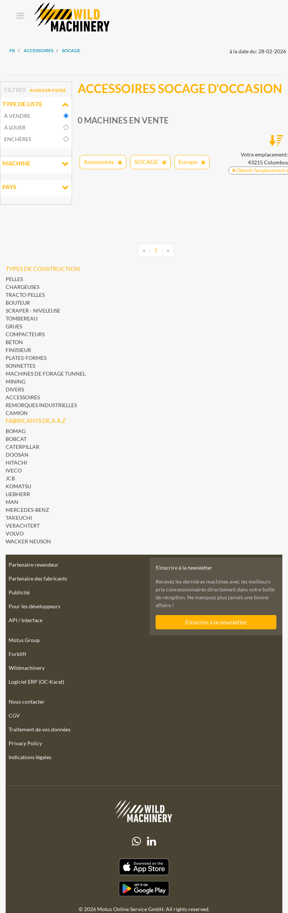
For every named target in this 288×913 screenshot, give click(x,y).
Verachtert (23, 525)
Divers (15, 389)
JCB (10, 478)
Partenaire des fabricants (38, 578)
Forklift (17, 654)
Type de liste (36, 104)
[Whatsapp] (136, 841)
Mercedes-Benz (27, 510)
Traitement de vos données (39, 729)
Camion (17, 413)
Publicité (19, 592)
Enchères (17, 139)
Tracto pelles (25, 295)
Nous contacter (27, 701)
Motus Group (24, 640)
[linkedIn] (151, 841)
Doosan (17, 454)
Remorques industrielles (41, 405)
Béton (14, 342)
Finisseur (18, 350)
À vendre (17, 116)
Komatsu (18, 486)
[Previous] (144, 250)
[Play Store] (144, 888)
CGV (14, 715)
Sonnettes (20, 365)
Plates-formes (26, 358)
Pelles (14, 279)
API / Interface (25, 620)
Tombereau (22, 318)
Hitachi (16, 462)
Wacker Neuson (28, 541)
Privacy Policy (25, 743)
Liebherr (18, 494)
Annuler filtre (48, 90)
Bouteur (18, 302)
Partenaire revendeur (33, 564)
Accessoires (23, 397)
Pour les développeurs (34, 606)
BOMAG (16, 431)
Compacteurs (25, 334)
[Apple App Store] (144, 867)
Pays (36, 187)
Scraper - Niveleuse (33, 310)
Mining (16, 381)
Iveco (14, 470)
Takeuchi (19, 517)
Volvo (15, 533)
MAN (12, 502)
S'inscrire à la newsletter (216, 622)
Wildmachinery (27, 668)
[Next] (168, 250)
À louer (15, 127)
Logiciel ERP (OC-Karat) (36, 681)
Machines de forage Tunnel (46, 373)
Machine (36, 164)
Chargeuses (22, 287)
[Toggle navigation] (20, 16)
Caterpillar (22, 447)
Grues (14, 326)
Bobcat (16, 439)
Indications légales (30, 757)
